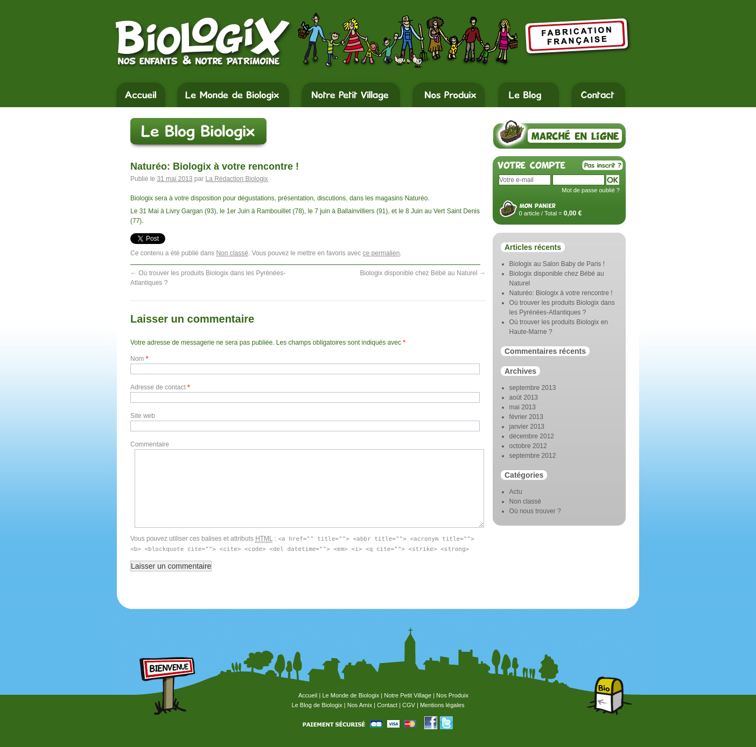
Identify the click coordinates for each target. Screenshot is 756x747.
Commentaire (149, 444)
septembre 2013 (532, 388)
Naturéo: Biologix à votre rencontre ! (561, 293)
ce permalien (381, 253)
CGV (408, 705)
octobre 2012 (528, 446)
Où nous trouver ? (535, 511)
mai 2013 (522, 407)
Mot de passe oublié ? (591, 190)
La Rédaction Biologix (236, 179)
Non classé (232, 253)
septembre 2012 (532, 455)
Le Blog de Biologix (317, 705)
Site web (142, 416)
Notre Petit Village (407, 695)
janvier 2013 (526, 426)
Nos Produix (452, 695)
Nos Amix (359, 705)
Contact (387, 705)
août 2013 (523, 397)
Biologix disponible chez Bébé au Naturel (423, 273)
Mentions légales (442, 705)
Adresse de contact (160, 387)
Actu (515, 491)
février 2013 (526, 417)
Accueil (307, 695)
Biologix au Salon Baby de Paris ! (557, 264)
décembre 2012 (531, 436)
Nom (139, 358)
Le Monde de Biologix (350, 695)
